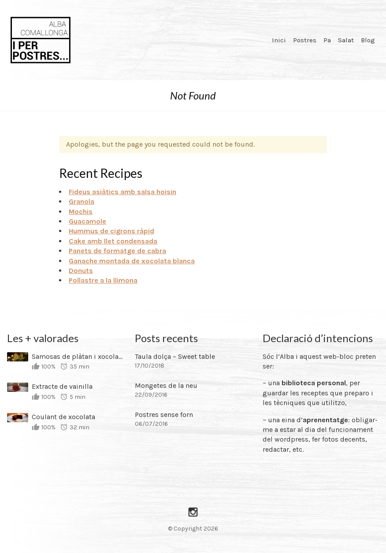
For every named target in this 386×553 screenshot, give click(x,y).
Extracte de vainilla (62, 386)
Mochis (81, 211)
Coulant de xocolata (63, 417)
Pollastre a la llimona (103, 280)
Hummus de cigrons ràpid (111, 231)
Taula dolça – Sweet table (175, 356)
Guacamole (87, 221)
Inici (279, 40)
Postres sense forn (164, 414)
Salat (346, 40)
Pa (327, 40)
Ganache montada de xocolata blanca (132, 261)
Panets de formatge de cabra (117, 251)
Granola (81, 201)
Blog (368, 40)
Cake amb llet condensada (113, 241)
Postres (304, 40)
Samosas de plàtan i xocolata (77, 356)
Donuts (81, 270)
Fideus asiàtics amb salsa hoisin (122, 192)
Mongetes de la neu (166, 385)
